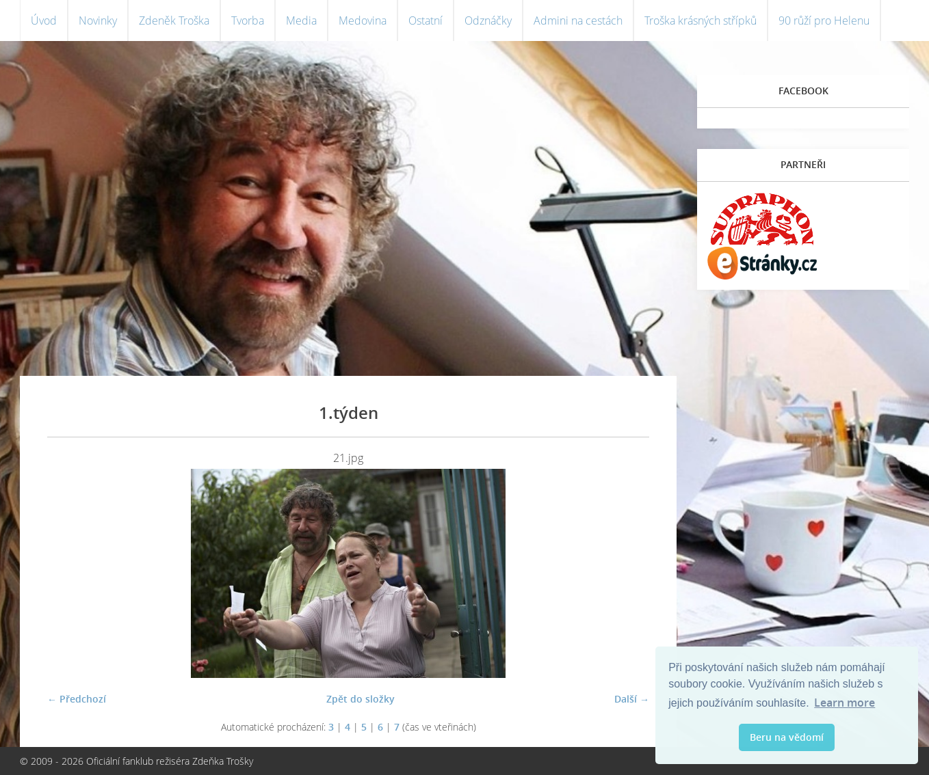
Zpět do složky (360, 698)
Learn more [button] (844, 702)
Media (301, 20)
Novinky (98, 20)
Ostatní (425, 20)
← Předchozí (76, 698)
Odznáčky (488, 20)
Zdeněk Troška (174, 20)
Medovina (363, 20)
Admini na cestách (578, 20)
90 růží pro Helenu (823, 20)
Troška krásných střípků (700, 20)
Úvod (44, 20)
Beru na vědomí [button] (787, 737)
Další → (631, 698)
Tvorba (247, 20)
